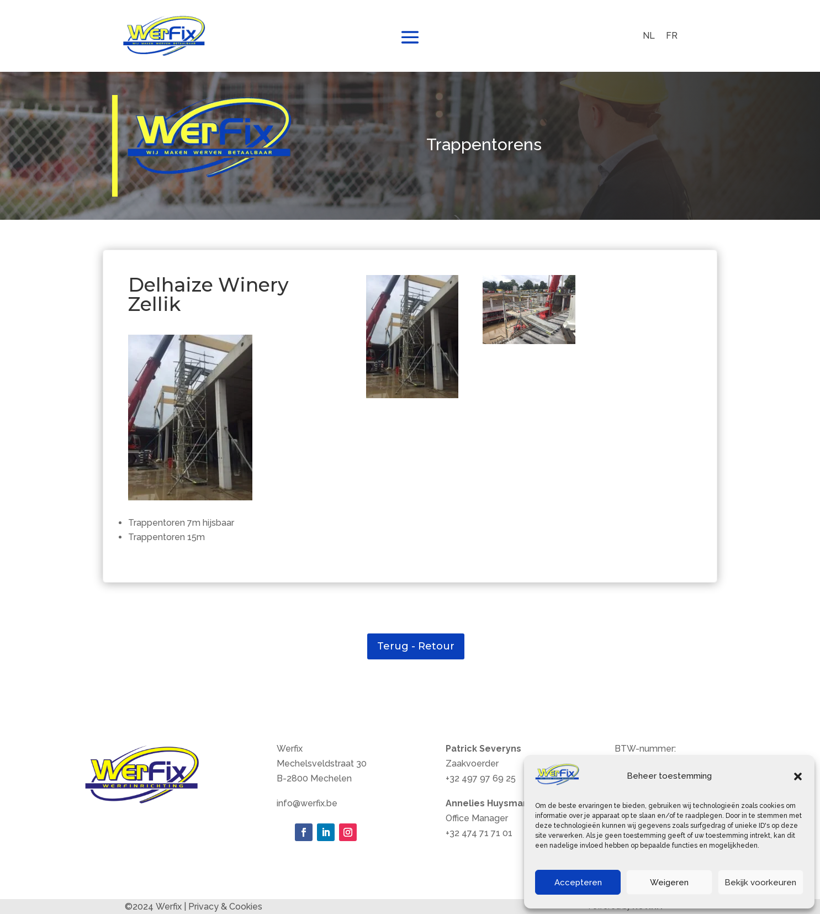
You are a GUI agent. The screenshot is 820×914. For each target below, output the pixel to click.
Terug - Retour (415, 646)
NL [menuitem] (649, 35)
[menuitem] (648, 36)
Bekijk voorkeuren (760, 882)
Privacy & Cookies (225, 906)
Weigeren (669, 882)
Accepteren (578, 882)
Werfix (169, 906)
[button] (797, 776)
